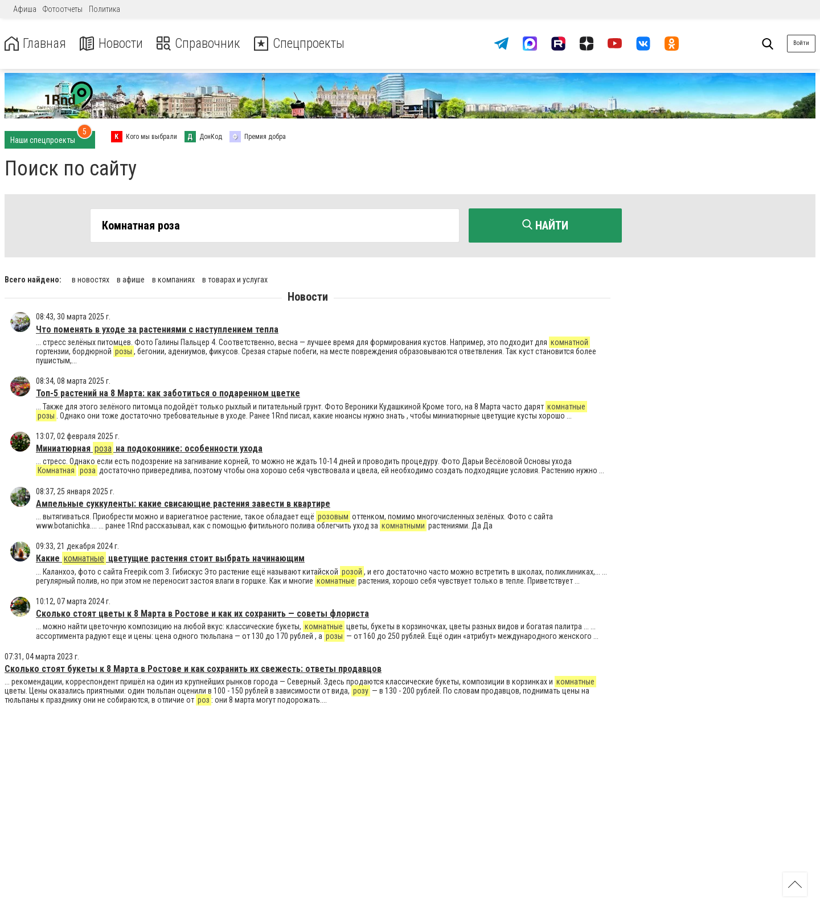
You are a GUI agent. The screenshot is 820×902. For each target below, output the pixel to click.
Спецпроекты (304, 43)
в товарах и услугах (235, 279)
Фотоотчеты (63, 9)
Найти (545, 225)
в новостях (90, 279)
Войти (801, 43)
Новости (113, 43)
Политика (104, 9)
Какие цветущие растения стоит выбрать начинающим (170, 557)
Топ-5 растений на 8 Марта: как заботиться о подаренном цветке (168, 392)
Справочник (201, 43)
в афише (131, 279)
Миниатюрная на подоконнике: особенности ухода (149, 447)
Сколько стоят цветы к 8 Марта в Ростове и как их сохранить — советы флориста (202, 613)
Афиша (24, 9)
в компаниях (173, 279)
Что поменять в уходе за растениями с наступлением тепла (157, 328)
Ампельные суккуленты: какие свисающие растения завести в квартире (183, 503)
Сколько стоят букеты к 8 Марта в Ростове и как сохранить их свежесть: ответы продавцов (193, 668)
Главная (36, 43)
